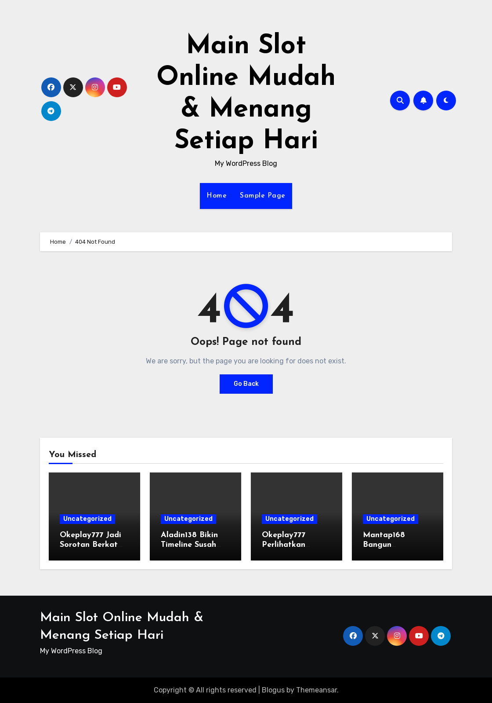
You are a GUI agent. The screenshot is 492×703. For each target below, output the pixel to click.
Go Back (246, 384)
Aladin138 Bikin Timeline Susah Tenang (189, 544)
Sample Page (263, 195)
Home (216, 195)
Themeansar (316, 690)
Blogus (273, 690)
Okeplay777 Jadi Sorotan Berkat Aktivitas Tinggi (90, 544)
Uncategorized (87, 519)
